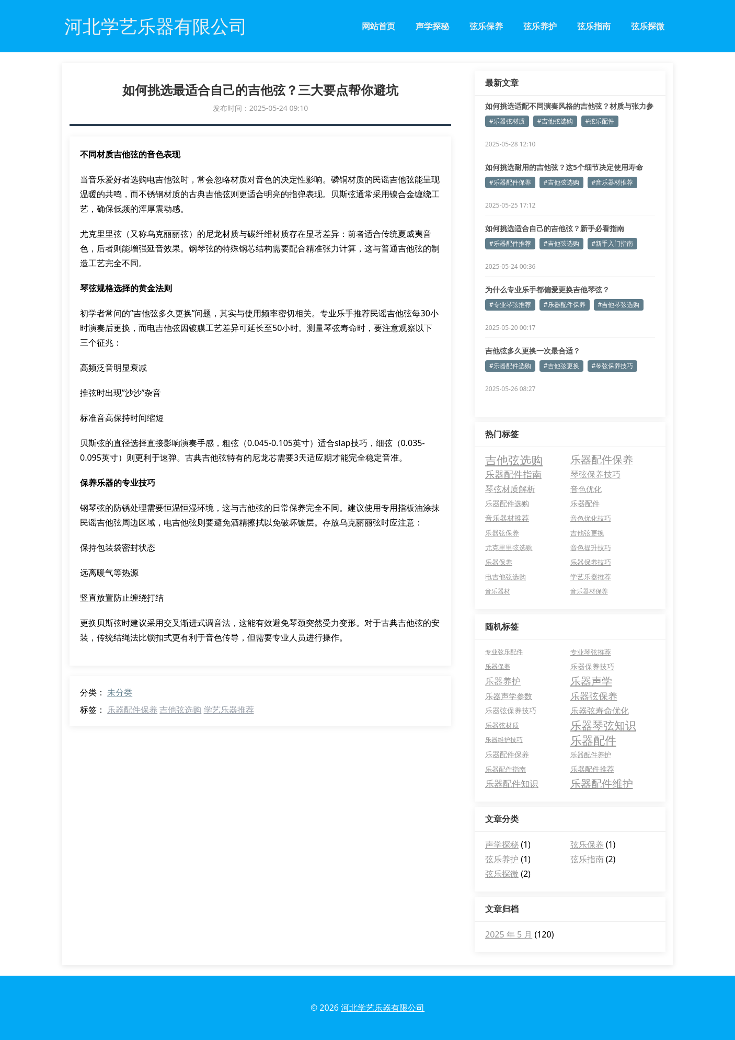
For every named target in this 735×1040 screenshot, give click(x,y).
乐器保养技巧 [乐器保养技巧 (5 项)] (590, 562)
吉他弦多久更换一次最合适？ (532, 351)
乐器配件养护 (590, 754)
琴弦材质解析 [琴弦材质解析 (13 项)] (510, 489)
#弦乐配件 (600, 121)
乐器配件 (593, 740)
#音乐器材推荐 (613, 182)
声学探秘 (432, 26)
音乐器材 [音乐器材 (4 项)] (497, 591)
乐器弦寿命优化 (599, 710)
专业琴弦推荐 (590, 652)
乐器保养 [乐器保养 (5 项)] (498, 562)
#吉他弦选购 (555, 121)
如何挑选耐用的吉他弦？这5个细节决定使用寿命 (564, 167)
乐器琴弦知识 (603, 725)
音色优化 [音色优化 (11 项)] (586, 489)
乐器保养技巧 (592, 666)
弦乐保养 (486, 26)
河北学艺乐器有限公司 (382, 1007)
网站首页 (378, 26)
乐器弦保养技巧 (510, 710)
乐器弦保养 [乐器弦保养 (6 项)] (502, 533)
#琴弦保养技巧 (613, 365)
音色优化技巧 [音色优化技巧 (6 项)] (590, 518)
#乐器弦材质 (507, 121)
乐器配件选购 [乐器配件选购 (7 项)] (507, 503)
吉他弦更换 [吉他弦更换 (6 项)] (587, 533)
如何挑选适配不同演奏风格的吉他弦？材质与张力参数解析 (569, 106)
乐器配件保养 (132, 709)
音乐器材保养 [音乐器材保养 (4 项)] (589, 591)
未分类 (119, 692)
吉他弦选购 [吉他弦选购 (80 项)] (514, 459)
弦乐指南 (594, 26)
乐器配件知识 (511, 784)
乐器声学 (591, 681)
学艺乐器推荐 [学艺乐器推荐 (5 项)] (590, 576)
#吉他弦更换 (561, 365)
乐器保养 (497, 666)
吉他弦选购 (180, 709)
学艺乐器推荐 (229, 709)
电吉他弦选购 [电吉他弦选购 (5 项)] (505, 576)
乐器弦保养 (593, 696)
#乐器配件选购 (510, 365)
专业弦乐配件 (504, 651)
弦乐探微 (647, 26)
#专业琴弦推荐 (510, 304)
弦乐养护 (540, 26)
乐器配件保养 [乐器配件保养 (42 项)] (601, 459)
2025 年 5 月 (508, 934)
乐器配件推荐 (592, 769)
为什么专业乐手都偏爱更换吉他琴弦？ (547, 289)
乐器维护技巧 (504, 739)
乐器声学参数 (508, 696)
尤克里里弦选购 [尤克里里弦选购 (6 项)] (509, 547)
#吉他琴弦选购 (619, 304)
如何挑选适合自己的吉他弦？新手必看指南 (554, 228)
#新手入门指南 (613, 243)
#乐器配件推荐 (510, 243)
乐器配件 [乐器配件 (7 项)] (585, 503)
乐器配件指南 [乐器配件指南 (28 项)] (513, 474)
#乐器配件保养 (510, 182)
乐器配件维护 (601, 783)
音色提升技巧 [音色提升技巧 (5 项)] (590, 547)
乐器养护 (503, 681)
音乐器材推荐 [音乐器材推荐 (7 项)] (507, 518)
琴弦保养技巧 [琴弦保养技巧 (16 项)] (595, 474)
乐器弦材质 (502, 725)
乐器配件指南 (505, 769)
